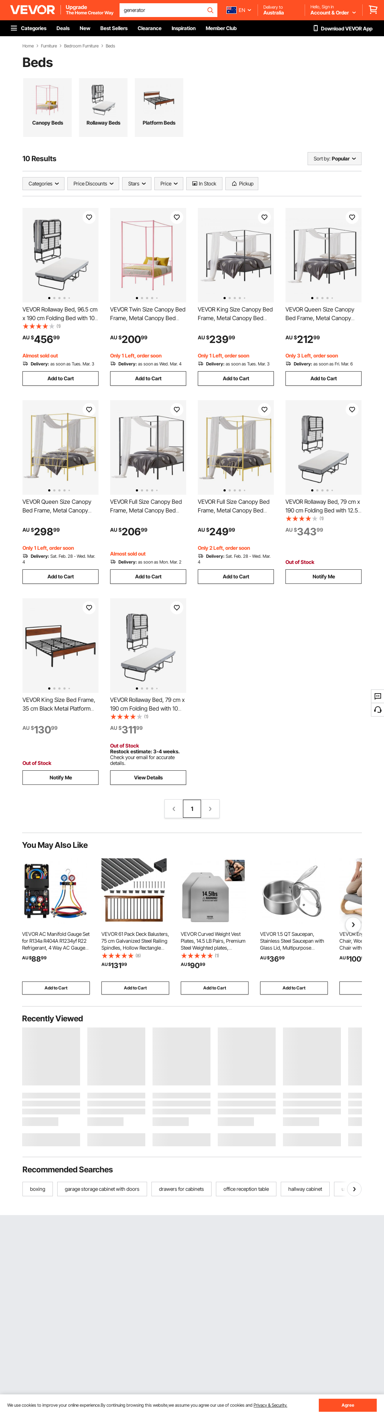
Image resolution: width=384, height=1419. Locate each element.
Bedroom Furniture (81, 46)
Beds (110, 46)
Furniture (49, 46)
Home (28, 46)
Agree (348, 1405)
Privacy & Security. (270, 1405)
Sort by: (322, 158)
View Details (148, 777)
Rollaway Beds (103, 123)
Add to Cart (60, 378)
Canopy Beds (47, 123)
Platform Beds (159, 123)
